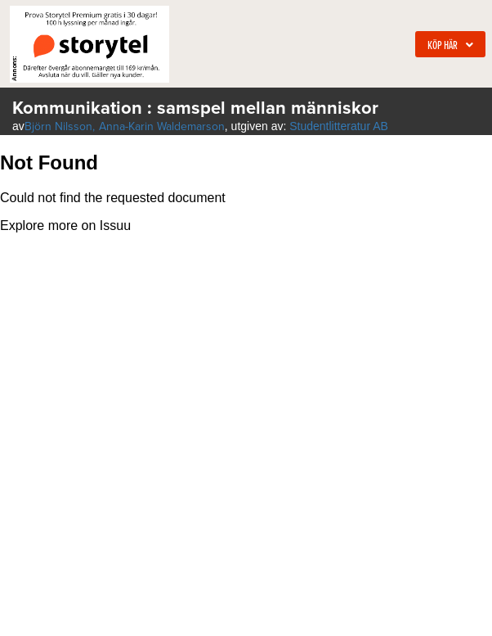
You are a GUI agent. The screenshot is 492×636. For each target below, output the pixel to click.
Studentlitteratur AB (338, 126)
